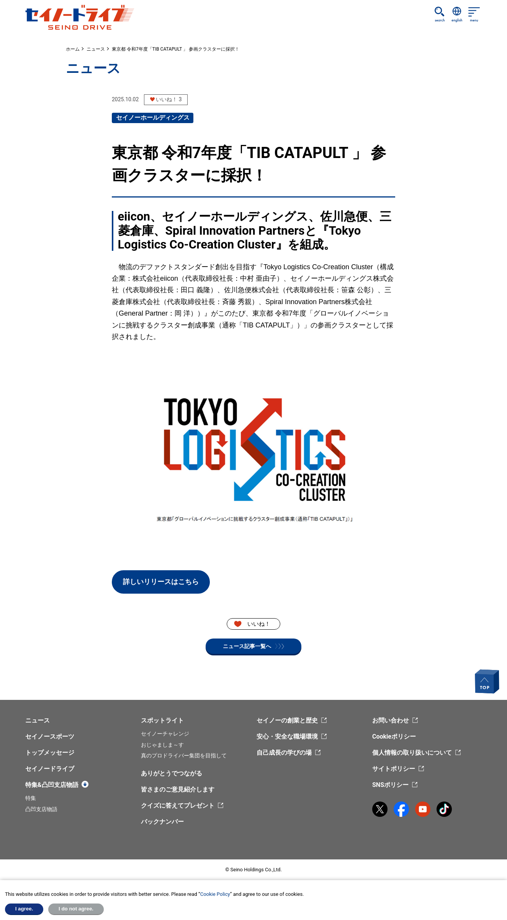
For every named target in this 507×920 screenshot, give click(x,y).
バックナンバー (162, 821)
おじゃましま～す (162, 745)
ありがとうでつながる (171, 773)
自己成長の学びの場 (284, 752)
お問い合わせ (390, 720)
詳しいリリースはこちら (161, 582)
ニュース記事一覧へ (253, 646)
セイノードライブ (49, 768)
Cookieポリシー (394, 736)
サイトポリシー (393, 768)
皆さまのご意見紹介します (177, 789)
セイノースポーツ (49, 736)
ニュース (96, 49)
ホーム (73, 49)
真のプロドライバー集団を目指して (184, 755)
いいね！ (258, 623)
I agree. (24, 909)
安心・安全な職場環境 (287, 736)
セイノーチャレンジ (165, 734)
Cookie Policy (215, 894)
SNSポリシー (390, 784)
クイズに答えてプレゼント (177, 805)
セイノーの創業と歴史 (287, 720)
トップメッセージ (49, 752)
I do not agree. (76, 909)
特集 (30, 798)
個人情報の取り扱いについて (412, 752)
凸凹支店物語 (41, 809)
